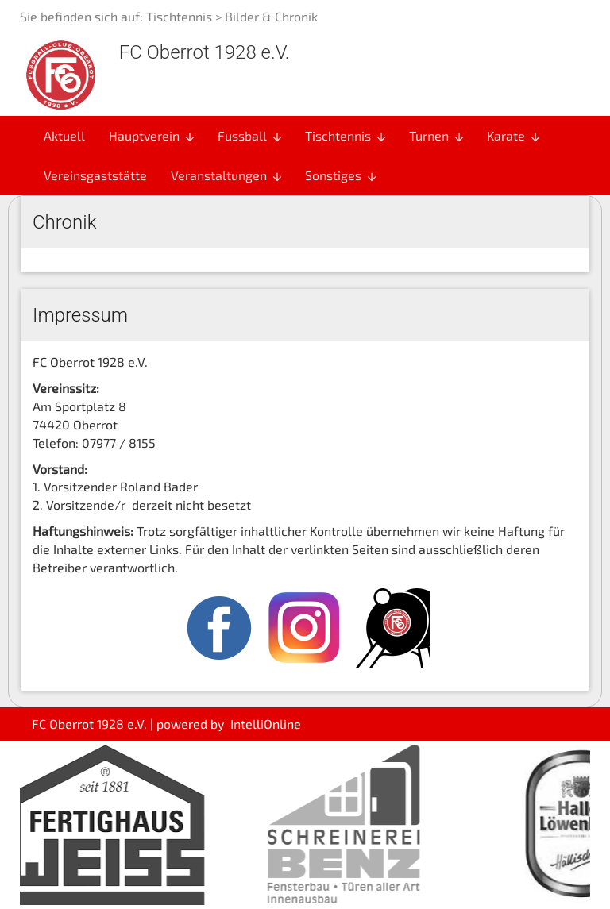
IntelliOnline (265, 723)
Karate (514, 136)
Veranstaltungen (227, 175)
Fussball (251, 136)
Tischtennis (179, 16)
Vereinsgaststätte (95, 175)
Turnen (437, 136)
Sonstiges (341, 175)
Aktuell (64, 135)
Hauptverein (152, 136)
